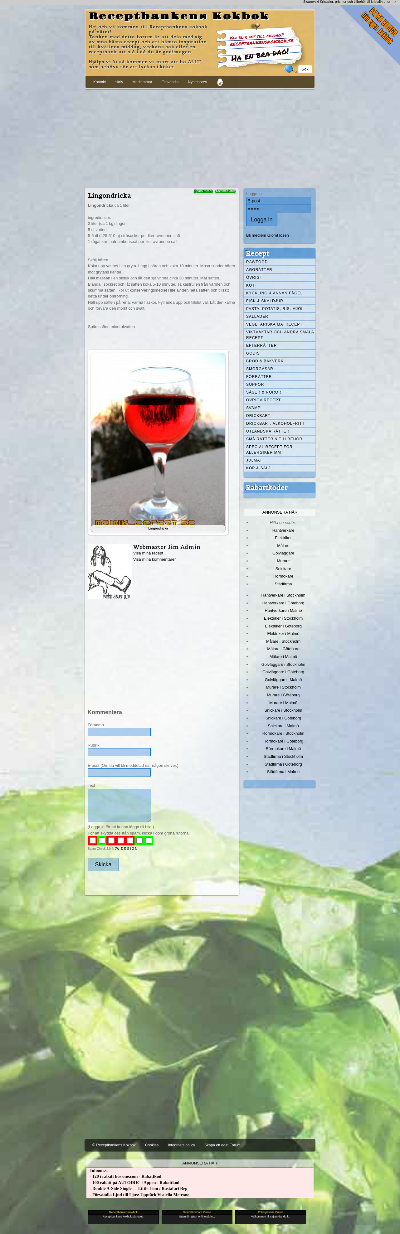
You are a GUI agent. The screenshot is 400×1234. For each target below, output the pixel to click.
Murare (283, 561)
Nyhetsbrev (197, 82)
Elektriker (283, 537)
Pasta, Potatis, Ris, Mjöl (275, 309)
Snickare (283, 568)
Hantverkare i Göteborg (283, 603)
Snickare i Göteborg (283, 718)
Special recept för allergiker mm (269, 450)
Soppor (255, 384)
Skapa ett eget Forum (222, 1145)
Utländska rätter (268, 431)
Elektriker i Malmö (283, 633)
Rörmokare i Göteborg (283, 741)
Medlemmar (142, 82)
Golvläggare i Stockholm (283, 664)
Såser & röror (263, 392)
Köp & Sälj (258, 468)
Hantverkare (283, 530)
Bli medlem (256, 235)
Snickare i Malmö (283, 725)
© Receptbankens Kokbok (114, 1145)
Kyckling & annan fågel (274, 293)
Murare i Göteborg (283, 695)
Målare (283, 545)
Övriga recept (263, 400)
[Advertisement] (200, 137)
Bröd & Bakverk (265, 361)
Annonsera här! (280, 512)
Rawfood (257, 262)
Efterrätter (261, 345)
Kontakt (99, 82)
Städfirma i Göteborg (283, 764)
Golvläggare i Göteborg (283, 672)
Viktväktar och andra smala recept (280, 335)
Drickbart (258, 416)
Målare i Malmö (283, 656)
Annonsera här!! (200, 1163)
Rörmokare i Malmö (283, 748)
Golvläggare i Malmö (283, 679)
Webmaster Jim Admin (167, 546)
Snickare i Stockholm (283, 710)
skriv (119, 82)
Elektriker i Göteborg (283, 626)
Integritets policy (181, 1145)
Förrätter (259, 377)
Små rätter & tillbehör (274, 439)
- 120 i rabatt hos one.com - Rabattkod (123, 1176)
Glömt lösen (278, 235)
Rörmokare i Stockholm (283, 733)
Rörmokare (283, 576)
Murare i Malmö (283, 702)
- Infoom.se (97, 1170)
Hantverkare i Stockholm (283, 595)
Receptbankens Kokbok (179, 16)
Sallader (257, 316)
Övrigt (254, 277)
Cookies (152, 1145)
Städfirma (283, 584)
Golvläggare (283, 553)
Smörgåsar (259, 369)
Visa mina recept (148, 553)
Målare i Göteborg (283, 648)
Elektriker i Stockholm (283, 618)
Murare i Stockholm (283, 687)
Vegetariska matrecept (274, 324)
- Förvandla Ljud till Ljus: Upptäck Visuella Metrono (137, 1195)
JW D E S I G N (126, 848)
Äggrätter (259, 270)
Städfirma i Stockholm (283, 756)
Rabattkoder (267, 487)
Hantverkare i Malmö (283, 610)
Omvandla (170, 82)
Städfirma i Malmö (283, 771)
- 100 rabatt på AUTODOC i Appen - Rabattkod (132, 1182)
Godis (253, 353)
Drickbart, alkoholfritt (275, 423)
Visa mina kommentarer (154, 559)
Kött (251, 285)
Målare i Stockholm (283, 641)
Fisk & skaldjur (264, 301)
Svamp (253, 408)
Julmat (254, 460)
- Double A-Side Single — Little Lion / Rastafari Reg (137, 1188)
